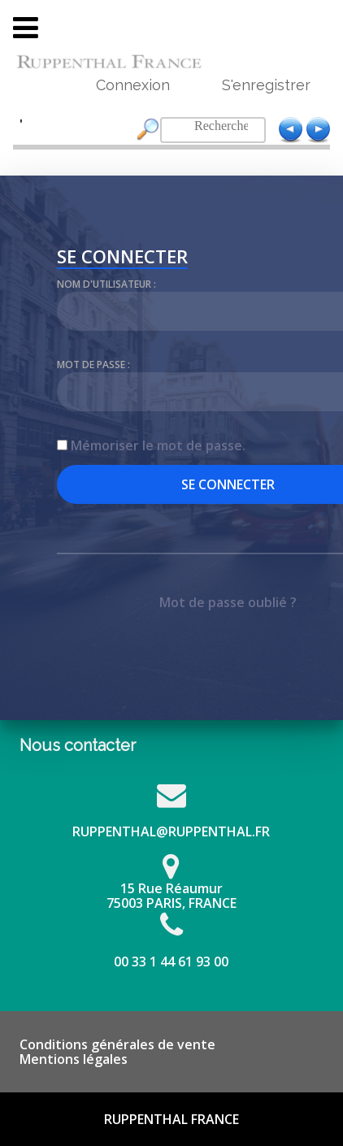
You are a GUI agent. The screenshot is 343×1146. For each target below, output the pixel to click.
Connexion (133, 84)
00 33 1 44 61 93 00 (171, 961)
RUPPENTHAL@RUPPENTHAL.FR (171, 831)
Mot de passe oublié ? (228, 602)
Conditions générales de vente (117, 1044)
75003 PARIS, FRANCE (171, 903)
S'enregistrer (266, 84)
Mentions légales (74, 1059)
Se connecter (122, 258)
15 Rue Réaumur (171, 888)
